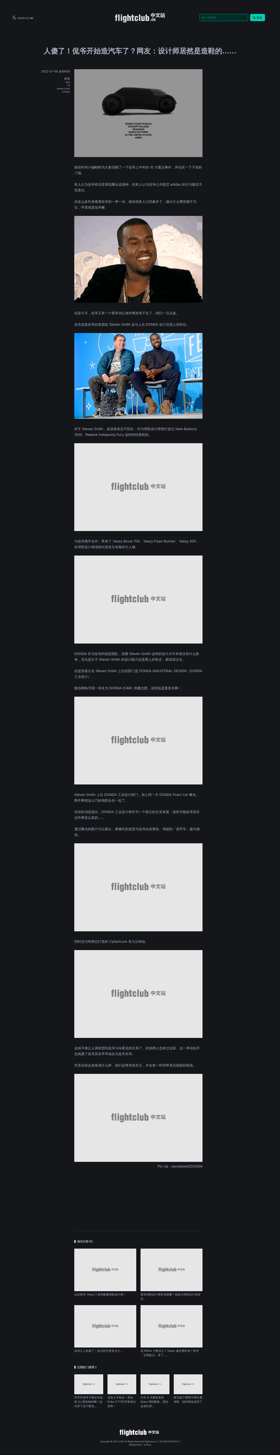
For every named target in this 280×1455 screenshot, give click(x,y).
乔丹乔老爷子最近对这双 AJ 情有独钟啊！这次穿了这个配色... (88, 1402)
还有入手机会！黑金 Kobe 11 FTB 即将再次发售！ (122, 1402)
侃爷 (68, 82)
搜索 (257, 17)
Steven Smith (63, 88)
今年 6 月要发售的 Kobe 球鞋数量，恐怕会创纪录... (154, 1402)
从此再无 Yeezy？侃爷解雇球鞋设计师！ (100, 1294)
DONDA (66, 92)
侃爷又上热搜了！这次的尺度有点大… (98, 1351)
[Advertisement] (138, 1198)
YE (68, 85)
